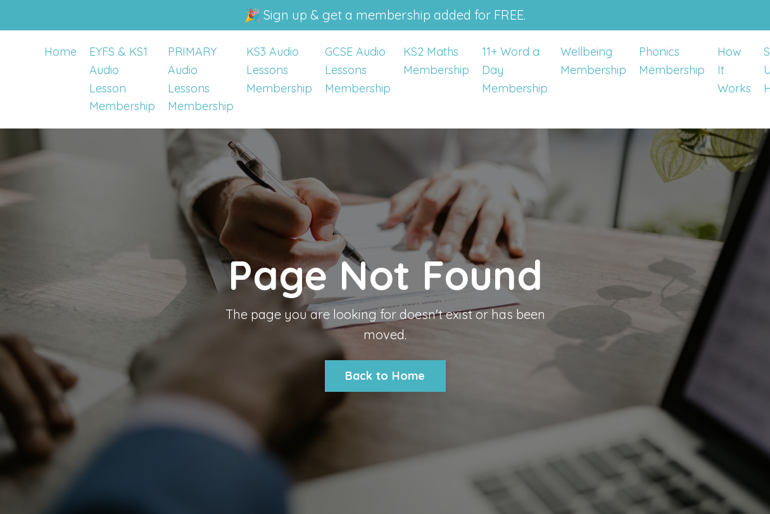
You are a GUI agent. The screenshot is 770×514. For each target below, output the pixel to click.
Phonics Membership (672, 60)
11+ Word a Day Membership (515, 70)
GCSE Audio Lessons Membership (358, 70)
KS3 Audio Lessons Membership (279, 70)
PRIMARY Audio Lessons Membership (201, 78)
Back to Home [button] (385, 375)
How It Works (734, 70)
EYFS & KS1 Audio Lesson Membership (122, 78)
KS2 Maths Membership (436, 60)
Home (60, 51)
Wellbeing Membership (593, 60)
